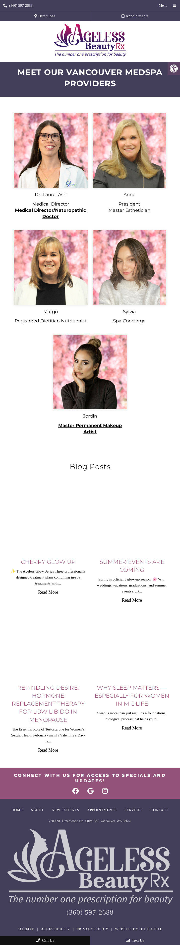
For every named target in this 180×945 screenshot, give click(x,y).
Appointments (134, 16)
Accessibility (55, 929)
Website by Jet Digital (138, 929)
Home (17, 810)
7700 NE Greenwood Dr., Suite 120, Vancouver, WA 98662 (90, 821)
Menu (163, 5)
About (37, 810)
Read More (48, 592)
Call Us (45, 940)
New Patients (65, 810)
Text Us (135, 940)
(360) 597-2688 (18, 5)
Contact (160, 810)
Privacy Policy (92, 929)
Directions (45, 16)
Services (133, 810)
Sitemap (26, 929)
